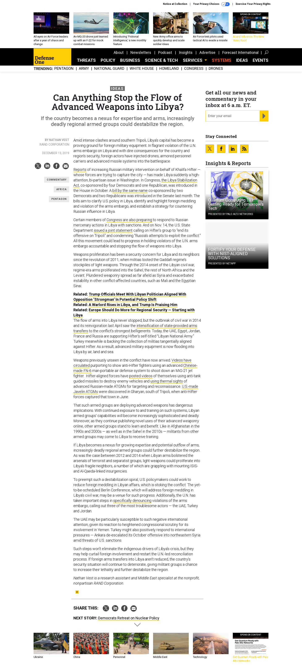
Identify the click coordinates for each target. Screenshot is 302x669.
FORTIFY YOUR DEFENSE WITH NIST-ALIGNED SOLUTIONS (232, 253)
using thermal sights (166, 381)
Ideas (242, 60)
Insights (186, 52)
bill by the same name (130, 190)
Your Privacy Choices (211, 4)
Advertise (207, 52)
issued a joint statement (113, 230)
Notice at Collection (175, 4)
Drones (216, 69)
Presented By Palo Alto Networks (230, 214)
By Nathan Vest (57, 140)
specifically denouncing (132, 500)
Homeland (169, 69)
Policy (108, 60)
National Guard (109, 69)
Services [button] (193, 60)
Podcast (165, 52)
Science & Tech (161, 60)
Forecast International (240, 52)
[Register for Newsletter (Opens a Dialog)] (264, 116)
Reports (79, 169)
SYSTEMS (221, 60)
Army (84, 69)
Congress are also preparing (129, 220)
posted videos (140, 376)
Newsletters (140, 52)
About (119, 52)
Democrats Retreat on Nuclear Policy (128, 618)
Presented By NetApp (222, 263)
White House (142, 69)
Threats (86, 60)
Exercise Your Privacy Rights (253, 4)
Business (130, 60)
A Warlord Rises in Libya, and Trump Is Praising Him (133, 304)
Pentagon (64, 69)
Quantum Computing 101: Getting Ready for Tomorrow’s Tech (236, 204)
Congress (193, 69)
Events (260, 60)
